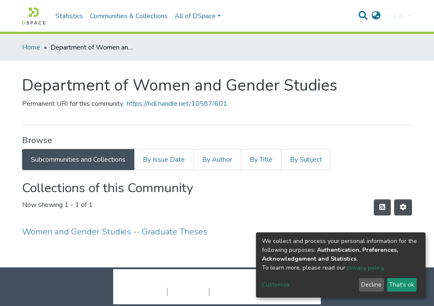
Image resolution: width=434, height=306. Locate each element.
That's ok (401, 285)
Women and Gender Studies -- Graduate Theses (114, 231)
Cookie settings (144, 291)
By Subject (306, 159)
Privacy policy (188, 291)
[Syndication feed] (382, 207)
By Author (217, 159)
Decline (371, 285)
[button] (376, 16)
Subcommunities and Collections (78, 159)
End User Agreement (238, 291)
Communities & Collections (129, 16)
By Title (261, 159)
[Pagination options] (403, 207)
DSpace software (165, 282)
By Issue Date (164, 159)
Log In (395, 16)
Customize (275, 285)
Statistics (69, 16)
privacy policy (365, 268)
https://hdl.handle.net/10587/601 (177, 103)
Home (31, 47)
